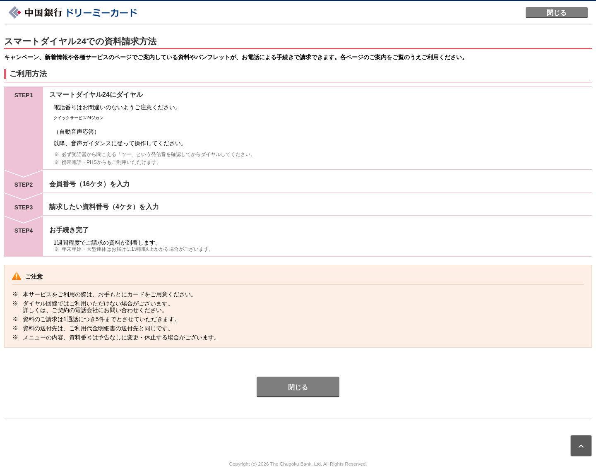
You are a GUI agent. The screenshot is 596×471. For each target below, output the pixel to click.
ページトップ (581, 446)
